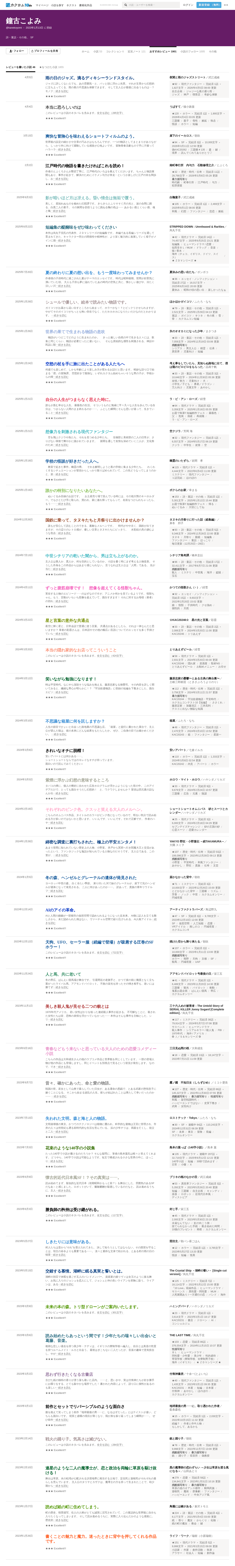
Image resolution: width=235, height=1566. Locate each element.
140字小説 (178, 1161)
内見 (190, 764)
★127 (175, 1089)
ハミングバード (179, 1306)
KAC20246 (178, 634)
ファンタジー (197, 211)
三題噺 (176, 120)
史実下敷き (210, 1103)
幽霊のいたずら (179, 460)
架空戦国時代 (189, 1099)
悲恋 (212, 211)
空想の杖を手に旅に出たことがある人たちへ (85, 364)
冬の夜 (211, 315)
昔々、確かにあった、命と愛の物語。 (79, 1083)
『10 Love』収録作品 (184, 1288)
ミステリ (186, 572)
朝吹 (197, 135)
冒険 (199, 1132)
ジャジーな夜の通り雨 (199, 91)
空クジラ (175, 431)
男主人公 (191, 348)
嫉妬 (204, 120)
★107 (175, 852)
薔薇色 (213, 413)
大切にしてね (196, 507)
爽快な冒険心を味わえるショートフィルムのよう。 (91, 136)
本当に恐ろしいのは (63, 107)
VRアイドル (179, 926)
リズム (214, 891)
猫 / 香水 (177, 250)
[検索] (125, 5)
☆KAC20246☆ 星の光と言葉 (189, 619)
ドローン (202, 1320)
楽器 (174, 1194)
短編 (195, 124)
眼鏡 (197, 537)
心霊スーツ (178, 830)
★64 (174, 405)
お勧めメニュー (206, 666)
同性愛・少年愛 (181, 1355)
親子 (186, 120)
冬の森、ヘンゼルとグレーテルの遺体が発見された (91, 878)
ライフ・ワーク (179, 1535)
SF (182, 142)
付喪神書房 (176, 1373)
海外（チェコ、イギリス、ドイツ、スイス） (195, 256)
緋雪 (203, 399)
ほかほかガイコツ (181, 301)
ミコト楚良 (221, 1082)
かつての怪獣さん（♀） (185, 587)
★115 (175, 467)
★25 (174, 819)
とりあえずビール (181, 649)
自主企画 (177, 91)
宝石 (174, 575)
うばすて (175, 106)
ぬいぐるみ (178, 507)
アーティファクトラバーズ (186, 909)
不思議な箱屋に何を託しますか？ (75, 721)
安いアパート (178, 750)
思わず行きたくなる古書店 (69, 1374)
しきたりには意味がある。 (69, 1242)
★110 (175, 756)
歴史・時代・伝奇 (191, 172)
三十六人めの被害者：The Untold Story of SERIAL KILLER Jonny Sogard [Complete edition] (197, 1009)
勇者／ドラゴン (203, 384)
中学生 (187, 445)
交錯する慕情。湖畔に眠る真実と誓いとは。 (85, 1271)
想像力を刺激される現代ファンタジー (79, 432)
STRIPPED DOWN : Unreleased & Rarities (197, 226)
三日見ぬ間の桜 (179, 1048)
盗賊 (218, 572)
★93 (174, 529)
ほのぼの (191, 478)
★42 (174, 237)
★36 (174, 279)
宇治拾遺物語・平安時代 (202, 699)
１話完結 (177, 478)
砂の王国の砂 (212, 826)
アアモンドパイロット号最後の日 (190, 973)
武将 (174, 1106)
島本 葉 (212, 1147)
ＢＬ (174, 1352)
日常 (174, 1164)
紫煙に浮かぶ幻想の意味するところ (77, 780)
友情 (197, 445)
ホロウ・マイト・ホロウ (185, 779)
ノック (185, 894)
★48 (174, 727)
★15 (174, 1416)
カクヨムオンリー (212, 894)
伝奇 (206, 865)
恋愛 (210, 923)
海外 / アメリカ (195, 1033)
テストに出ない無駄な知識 (187, 709)
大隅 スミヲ (177, 845)
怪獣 (181, 605)
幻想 (183, 211)
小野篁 (176, 862)
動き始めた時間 (211, 1226)
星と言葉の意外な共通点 (67, 620)
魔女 (190, 1520)
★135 (175, 1154)
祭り (181, 1520)
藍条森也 (175, 1409)
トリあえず (194, 634)
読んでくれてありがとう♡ (196, 153)
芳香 (174, 894)
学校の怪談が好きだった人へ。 (73, 461)
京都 (204, 958)
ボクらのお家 (178, 490)
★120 (175, 113)
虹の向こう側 (201, 1223)
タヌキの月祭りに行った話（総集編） (193, 519)
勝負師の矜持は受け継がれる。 (73, 1209)
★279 (175, 1477)
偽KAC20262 (179, 149)
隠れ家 (192, 663)
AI (212, 1320)
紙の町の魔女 (179, 1523)
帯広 (213, 991)
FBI (220, 1030)
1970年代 (177, 1033)
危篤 (181, 416)
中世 (195, 894)
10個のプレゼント (182, 1229)
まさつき (211, 331)
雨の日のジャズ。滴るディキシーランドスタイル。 (91, 78)
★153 (175, 496)
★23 (174, 1313)
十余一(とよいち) (196, 1373)
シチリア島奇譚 (179, 555)
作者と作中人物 (193, 1423)
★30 (174, 1124)
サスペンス (178, 1027)
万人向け (177, 387)
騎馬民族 (209, 1488)
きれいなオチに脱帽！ (65, 750)
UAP (197, 962)
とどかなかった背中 (183, 891)
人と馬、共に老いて (63, 974)
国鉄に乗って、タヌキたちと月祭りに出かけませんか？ (95, 520)
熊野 (186, 958)
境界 (174, 153)
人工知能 (198, 923)
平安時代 (189, 862)
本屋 (190, 1388)
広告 (186, 793)
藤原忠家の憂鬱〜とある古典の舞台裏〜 (195, 678)
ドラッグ (201, 247)
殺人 (174, 572)
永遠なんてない (181, 1223)
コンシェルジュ (181, 1323)
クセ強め (207, 605)
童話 (174, 315)
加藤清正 (191, 705)
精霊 (202, 348)
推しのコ (195, 926)
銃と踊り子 (176, 1438)
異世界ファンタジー (192, 1183)
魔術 (186, 1491)
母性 (195, 120)
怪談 (174, 124)
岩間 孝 (197, 460)
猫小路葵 (189, 106)
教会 (194, 1523)
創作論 (211, 1553)
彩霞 (214, 619)
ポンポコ (202, 272)
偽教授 (205, 1455)
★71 (174, 884)
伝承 (212, 348)
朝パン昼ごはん (190, 1241)
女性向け (186, 1106)
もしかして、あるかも (185, 1426)
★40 (174, 1380)
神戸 (186, 94)
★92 (174, 84)
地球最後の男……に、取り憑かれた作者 (195, 1406)
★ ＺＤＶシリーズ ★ (184, 260)
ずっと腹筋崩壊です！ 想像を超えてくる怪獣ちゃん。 (95, 588)
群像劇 (196, 1491)
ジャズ (176, 94)
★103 (175, 1342)
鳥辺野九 (211, 909)
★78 (174, 1445)
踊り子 (182, 1455)
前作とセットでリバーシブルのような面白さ (85, 1406)
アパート (202, 764)
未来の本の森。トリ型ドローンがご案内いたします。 (93, 1307)
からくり (202, 1520)
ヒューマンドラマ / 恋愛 (198, 244)
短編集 (176, 244)
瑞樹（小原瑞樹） (203, 1535)
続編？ (176, 1423)
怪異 (192, 1255)
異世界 (176, 351)
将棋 (199, 1229)
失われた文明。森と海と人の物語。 (77, 1118)
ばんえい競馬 (199, 991)
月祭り (187, 537)
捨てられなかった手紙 (185, 1226)
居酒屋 (203, 663)
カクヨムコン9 (180, 929)
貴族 (197, 865)
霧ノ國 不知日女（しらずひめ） (190, 1082)
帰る (211, 504)
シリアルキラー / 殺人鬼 (200, 1030)
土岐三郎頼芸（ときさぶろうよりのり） (195, 682)
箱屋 (172, 720)
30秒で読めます (206, 1161)
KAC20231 (178, 1320)
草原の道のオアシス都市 (186, 1488)
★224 (175, 1513)
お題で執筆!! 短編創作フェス (188, 413)
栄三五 (218, 973)
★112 (175, 688)
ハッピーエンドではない (186, 1103)
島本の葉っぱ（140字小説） (187, 1147)
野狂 (188, 865)
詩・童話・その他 (191, 308)
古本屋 (210, 1388)
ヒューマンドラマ (199, 1027)
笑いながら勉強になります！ (71, 679)
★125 (175, 1281)
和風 (174, 211)
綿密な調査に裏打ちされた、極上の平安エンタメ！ (91, 842)
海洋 (209, 572)
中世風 (199, 572)
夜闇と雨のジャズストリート (188, 77)
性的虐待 (210, 1355)
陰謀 (204, 793)
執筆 (209, 1550)
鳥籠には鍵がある (181, 1506)
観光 (186, 987)
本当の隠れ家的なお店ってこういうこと (81, 650)
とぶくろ (222, 165)
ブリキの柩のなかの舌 (183, 1177)
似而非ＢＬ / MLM (182, 247)
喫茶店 (196, 94)
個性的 (176, 608)
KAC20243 (178, 734)
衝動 (212, 987)
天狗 (195, 958)
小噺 (183, 1164)
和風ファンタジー (208, 862)
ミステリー (178, 474)
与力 (214, 182)
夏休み (176, 290)
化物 (213, 1520)
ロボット (186, 1194)
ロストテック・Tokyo (183, 1117)
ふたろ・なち (203, 301)
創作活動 (198, 1550)
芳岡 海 (188, 431)
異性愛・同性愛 (198, 1291)
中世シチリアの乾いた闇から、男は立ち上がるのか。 (93, 556)
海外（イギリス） (182, 1362)
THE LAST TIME (180, 1335)
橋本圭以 (197, 555)
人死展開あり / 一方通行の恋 (188, 1294)
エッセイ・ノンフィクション (198, 279)
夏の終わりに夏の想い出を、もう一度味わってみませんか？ (99, 272)
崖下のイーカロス (181, 135)
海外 (223, 1294)
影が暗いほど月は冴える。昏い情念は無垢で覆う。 (91, 198)
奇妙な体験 (210, 94)
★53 (174, 1183)
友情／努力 (178, 381)
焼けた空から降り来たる (185, 941)
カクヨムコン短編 (188, 318)
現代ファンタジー (191, 84)
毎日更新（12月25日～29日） (189, 543)
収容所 (194, 1455)
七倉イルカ (196, 750)
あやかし (205, 387)
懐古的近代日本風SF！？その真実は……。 (83, 1177)
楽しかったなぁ (217, 290)
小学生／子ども (181, 384)
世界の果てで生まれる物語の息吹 (75, 332)
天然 (186, 608)
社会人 (190, 1553)
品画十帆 (211, 366)
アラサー (177, 1553)
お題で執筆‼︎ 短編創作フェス (188, 504)
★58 (174, 656)
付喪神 (176, 1391)
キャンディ (213, 1191)
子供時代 (192, 605)
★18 (174, 1055)
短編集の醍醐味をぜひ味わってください (81, 227)
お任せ (222, 666)
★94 (174, 142)
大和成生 (197, 1048)
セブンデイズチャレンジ (186, 826)
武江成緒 (214, 77)
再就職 (200, 416)
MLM (213, 1291)
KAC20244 (178, 699)
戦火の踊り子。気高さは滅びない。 (77, 1439)
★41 (174, 980)
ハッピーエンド (181, 1494)
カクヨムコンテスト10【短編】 (190, 702)
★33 (174, 338)
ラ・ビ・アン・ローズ (183, 399)
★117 (175, 1019)
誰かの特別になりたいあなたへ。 (75, 490)
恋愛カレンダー (198, 830)
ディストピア (179, 1197)
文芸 (215, 865)
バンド (213, 1294)
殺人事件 (177, 1030)
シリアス (177, 348)
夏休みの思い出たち (182, 272)
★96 (174, 562)
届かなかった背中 (181, 877)
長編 (208, 1132)
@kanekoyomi (14, 27)
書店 (190, 1320)
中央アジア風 (201, 1494)
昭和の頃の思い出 (194, 290)
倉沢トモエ (201, 1506)
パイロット (199, 987)
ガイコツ (186, 315)
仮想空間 (184, 923)
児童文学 (191, 387)
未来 (181, 1132)
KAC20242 (178, 764)
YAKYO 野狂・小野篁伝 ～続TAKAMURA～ (197, 841)
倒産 (190, 416)
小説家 (176, 1550)
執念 (213, 120)
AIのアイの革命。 (61, 910)
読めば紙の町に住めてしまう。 (73, 1507)
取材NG (215, 663)
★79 (174, 308)
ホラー (186, 113)
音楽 (213, 247)
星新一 (217, 734)
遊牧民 (176, 1491)
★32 (174, 172)
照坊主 (174, 1241)
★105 (175, 204)
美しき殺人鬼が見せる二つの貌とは (77, 1006)
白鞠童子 (175, 197)
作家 (186, 1550)
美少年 (198, 1355)
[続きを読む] (101, 87)
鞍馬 (174, 962)
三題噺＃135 (197, 149)
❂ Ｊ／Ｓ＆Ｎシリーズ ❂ (186, 1036)
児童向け (189, 351)
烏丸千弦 (175, 230)
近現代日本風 (203, 1194)
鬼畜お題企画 (179, 991)
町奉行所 (189, 182)
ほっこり (205, 540)
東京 (190, 1132)
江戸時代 (203, 182)
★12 (174, 1248)
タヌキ (176, 537)
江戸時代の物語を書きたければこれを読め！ (85, 166)
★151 (175, 1542)
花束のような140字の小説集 (70, 1148)
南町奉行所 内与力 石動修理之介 (192, 165)
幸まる (193, 490)
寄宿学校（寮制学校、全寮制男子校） (194, 1359)
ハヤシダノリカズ (214, 779)
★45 (174, 1215)
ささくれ (217, 702)
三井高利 (205, 705)
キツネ (199, 315)
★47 (174, 916)
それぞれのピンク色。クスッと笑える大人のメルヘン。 (95, 809)
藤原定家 (177, 705)
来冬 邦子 (176, 523)
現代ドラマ (187, 237)
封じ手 (174, 1209)
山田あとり (190, 1471)
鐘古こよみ (23, 21)
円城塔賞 (177, 897)
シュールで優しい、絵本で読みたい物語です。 (87, 302)
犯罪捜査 (177, 185)
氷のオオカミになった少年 (186, 331)
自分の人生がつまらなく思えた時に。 (79, 399)
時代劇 (176, 182)
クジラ (176, 445)
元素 (195, 793)
